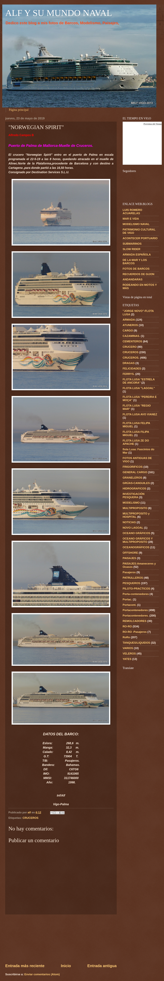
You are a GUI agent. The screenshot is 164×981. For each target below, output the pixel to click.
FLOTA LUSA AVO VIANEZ (140, 414)
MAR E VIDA (131, 218)
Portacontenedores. (136, 615)
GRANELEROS (132, 477)
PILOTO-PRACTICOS (136, 588)
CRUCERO (130, 346)
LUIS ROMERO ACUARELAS (132, 211)
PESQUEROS (131, 583)
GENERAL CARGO (135, 472)
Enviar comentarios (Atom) (42, 974)
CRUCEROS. (131, 357)
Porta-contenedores (136, 594)
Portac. (127, 599)
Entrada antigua (102, 966)
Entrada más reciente (24, 966)
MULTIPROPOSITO (135, 508)
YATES (127, 659)
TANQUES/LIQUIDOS (136, 642)
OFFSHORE (130, 552)
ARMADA (129, 319)
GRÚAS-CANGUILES (136, 483)
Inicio (66, 966)
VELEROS (129, 653)
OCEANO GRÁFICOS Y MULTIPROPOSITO (138, 540)
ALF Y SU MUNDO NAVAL (58, 13)
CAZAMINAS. (131, 336)
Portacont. (129, 604)
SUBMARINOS (132, 243)
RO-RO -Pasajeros (135, 631)
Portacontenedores (135, 610)
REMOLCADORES (134, 621)
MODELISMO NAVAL (136, 224)
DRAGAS (129, 363)
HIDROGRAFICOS (134, 488)
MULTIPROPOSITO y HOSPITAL (136, 515)
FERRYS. (129, 373)
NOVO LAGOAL (133, 527)
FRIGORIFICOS (133, 466)
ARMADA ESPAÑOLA (137, 254)
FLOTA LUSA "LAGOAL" (139, 388)
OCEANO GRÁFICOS (136, 533)
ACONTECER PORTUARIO (140, 238)
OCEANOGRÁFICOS (136, 547)
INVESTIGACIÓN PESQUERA (133, 495)
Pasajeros (129, 572)
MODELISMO (131, 502)
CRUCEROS (30, 817)
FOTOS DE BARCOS (136, 268)
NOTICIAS (129, 522)
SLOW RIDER (131, 249)
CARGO (128, 330)
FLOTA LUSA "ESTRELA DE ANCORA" (139, 381)
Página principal (19, 109)
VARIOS (128, 648)
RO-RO (127, 626)
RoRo (126, 637)
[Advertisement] (61, 939)
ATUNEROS (130, 325)
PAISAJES (129, 558)
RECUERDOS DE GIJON (138, 274)
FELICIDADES (132, 368)
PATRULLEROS (133, 577)
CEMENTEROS (132, 341)
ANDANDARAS (132, 279)
